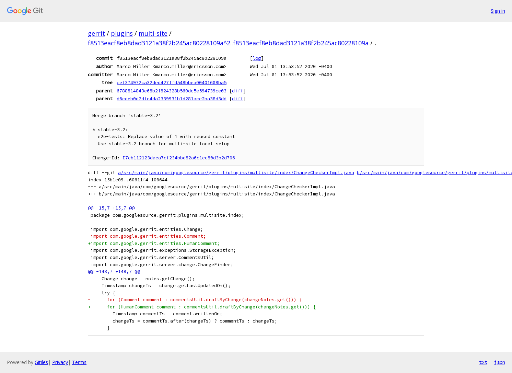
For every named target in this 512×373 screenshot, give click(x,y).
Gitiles (41, 362)
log (257, 58)
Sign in (498, 11)
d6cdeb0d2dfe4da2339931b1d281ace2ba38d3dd (171, 98)
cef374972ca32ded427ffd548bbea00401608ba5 (171, 82)
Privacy (60, 362)
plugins (122, 33)
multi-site (153, 33)
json (499, 362)
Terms (79, 362)
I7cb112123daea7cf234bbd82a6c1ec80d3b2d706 (179, 158)
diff (237, 91)
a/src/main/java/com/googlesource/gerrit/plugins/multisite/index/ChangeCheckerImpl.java (236, 173)
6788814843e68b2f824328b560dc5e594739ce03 (171, 91)
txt (483, 362)
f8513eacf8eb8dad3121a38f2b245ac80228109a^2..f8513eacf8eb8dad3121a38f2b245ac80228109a (228, 43)
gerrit (96, 33)
